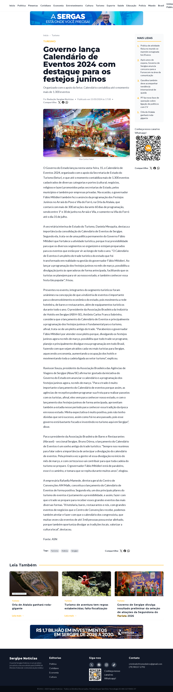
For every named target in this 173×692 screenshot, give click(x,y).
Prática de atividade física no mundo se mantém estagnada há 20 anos (150, 50)
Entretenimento (74, 5)
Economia (58, 5)
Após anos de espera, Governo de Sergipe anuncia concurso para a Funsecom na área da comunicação (151, 67)
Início (12, 5)
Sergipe (75, 551)
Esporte (111, 5)
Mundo (152, 5)
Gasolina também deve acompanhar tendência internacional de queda (149, 86)
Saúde (121, 5)
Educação (131, 5)
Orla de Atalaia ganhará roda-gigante (148, 115)
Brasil (161, 5)
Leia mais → (18, 615)
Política (22, 5)
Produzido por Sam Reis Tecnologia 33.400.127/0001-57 (112, 689)
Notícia (65, 551)
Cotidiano (45, 5)
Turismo (100, 5)
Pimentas (33, 5)
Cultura (89, 5)
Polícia (142, 5)
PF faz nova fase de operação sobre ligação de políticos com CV (150, 102)
